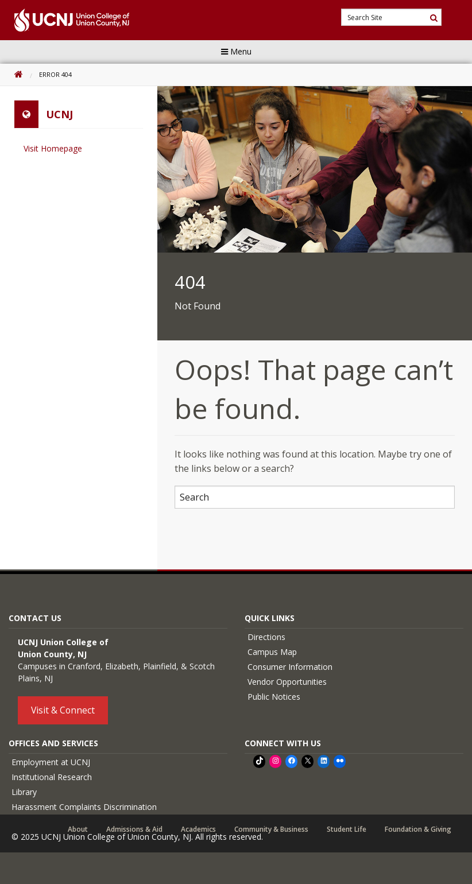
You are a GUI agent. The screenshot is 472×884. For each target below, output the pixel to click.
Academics (198, 829)
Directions (266, 636)
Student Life (346, 829)
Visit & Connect (63, 710)
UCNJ (59, 114)
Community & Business (271, 829)
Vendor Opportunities (287, 681)
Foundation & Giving (418, 829)
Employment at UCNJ (50, 762)
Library (24, 791)
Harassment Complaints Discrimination (84, 806)
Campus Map (272, 651)
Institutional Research (51, 776)
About (78, 829)
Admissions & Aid (134, 829)
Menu (236, 51)
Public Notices (273, 696)
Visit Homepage (53, 148)
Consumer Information (289, 666)
